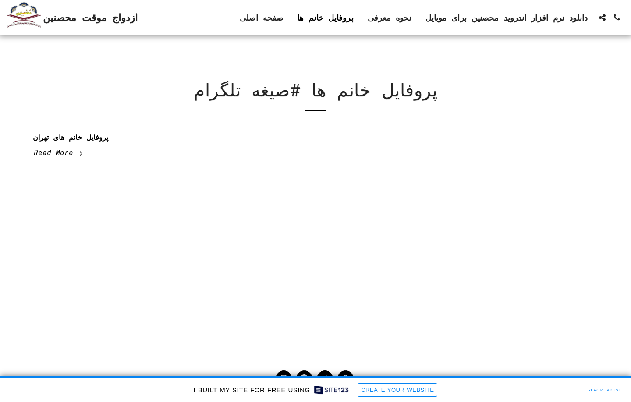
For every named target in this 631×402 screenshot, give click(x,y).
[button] (602, 17)
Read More (59, 152)
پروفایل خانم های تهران (70, 137)
